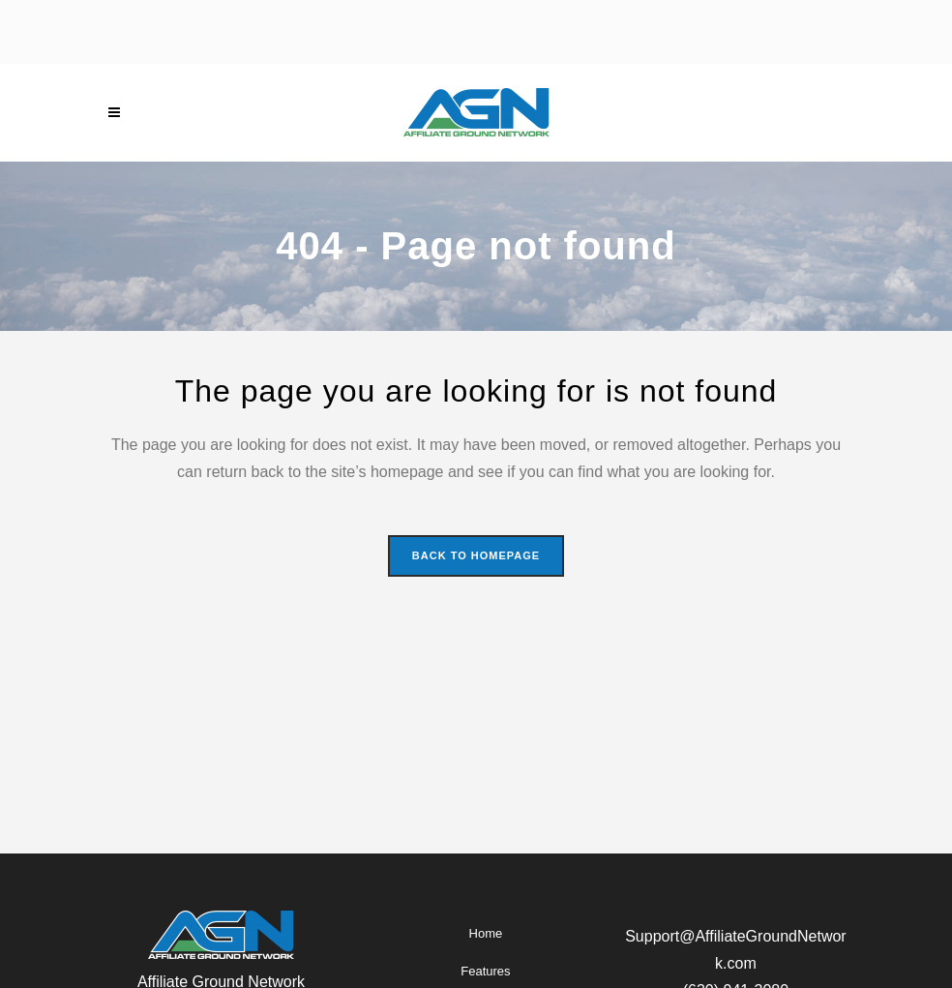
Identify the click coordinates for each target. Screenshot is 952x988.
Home (486, 933)
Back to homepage (476, 555)
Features (485, 971)
